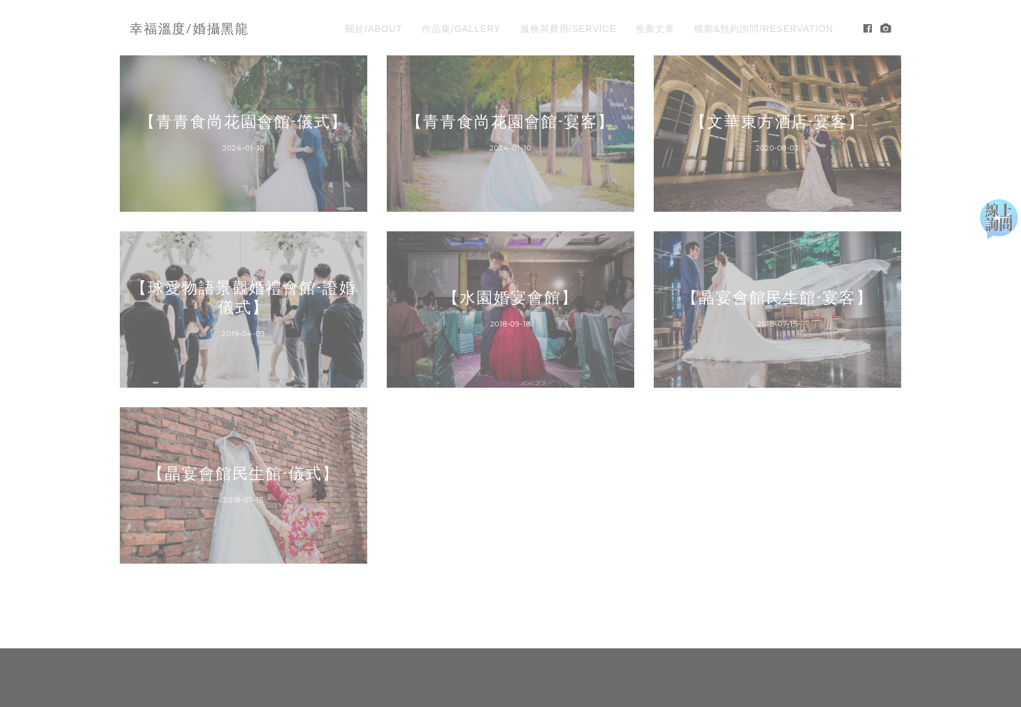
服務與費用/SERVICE (568, 28)
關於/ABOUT (373, 28)
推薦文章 (655, 28)
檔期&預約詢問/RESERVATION (763, 28)
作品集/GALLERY (461, 28)
